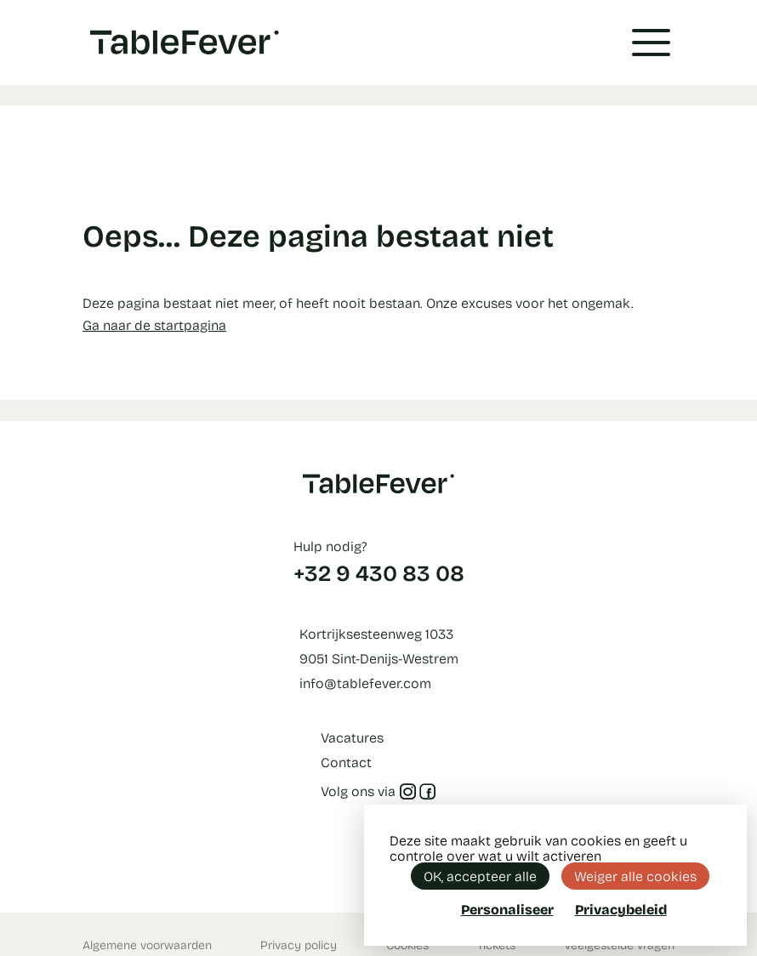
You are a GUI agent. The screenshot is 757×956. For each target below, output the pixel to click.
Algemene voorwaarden (147, 944)
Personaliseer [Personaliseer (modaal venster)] (507, 908)
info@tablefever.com (365, 682)
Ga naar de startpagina (154, 324)
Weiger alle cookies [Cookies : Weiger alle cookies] (635, 875)
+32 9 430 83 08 (378, 572)
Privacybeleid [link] (621, 909)
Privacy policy (298, 944)
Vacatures (352, 737)
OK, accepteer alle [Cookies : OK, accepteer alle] (480, 875)
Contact (346, 761)
